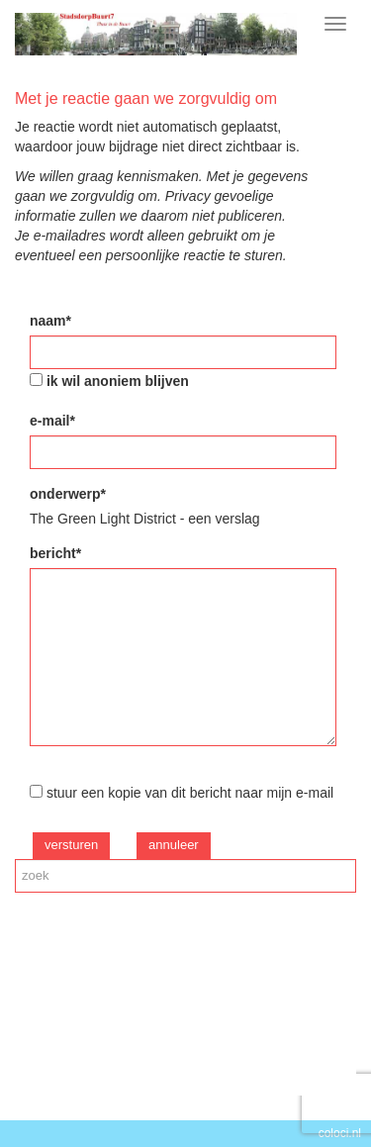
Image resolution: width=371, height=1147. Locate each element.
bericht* (55, 553)
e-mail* (52, 421)
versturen (71, 844)
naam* (50, 321)
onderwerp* (68, 494)
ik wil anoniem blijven (117, 381)
